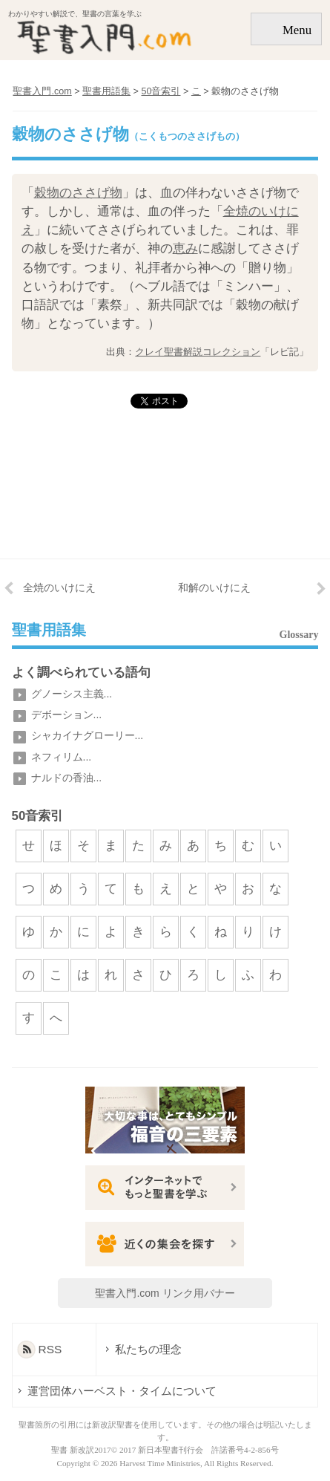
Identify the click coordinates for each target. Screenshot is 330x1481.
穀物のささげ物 (78, 193)
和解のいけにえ (214, 587)
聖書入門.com (42, 91)
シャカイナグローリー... (87, 735)
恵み (185, 248)
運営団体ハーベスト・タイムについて (122, 1390)
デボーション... (66, 714)
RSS (50, 1349)
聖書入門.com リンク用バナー (164, 1293)
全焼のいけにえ (59, 587)
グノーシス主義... (72, 694)
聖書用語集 (49, 630)
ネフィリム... (61, 757)
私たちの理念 (147, 1349)
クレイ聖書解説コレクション (197, 351)
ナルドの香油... (66, 778)
